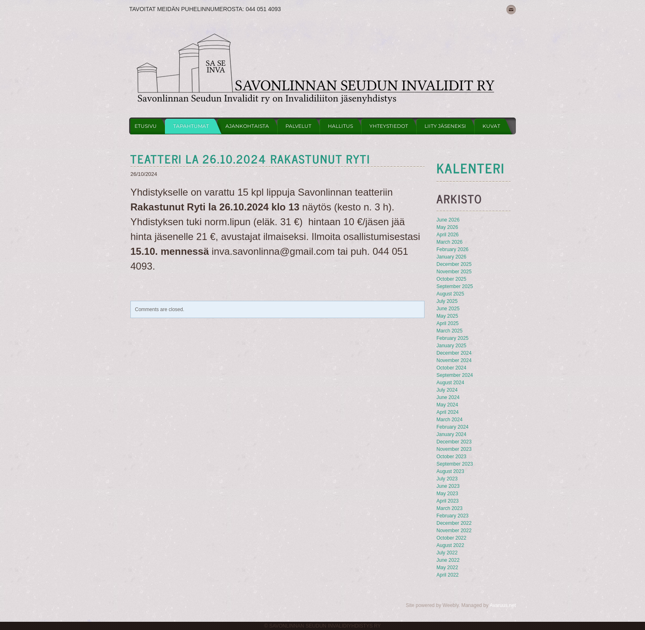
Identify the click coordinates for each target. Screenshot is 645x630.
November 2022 (453, 530)
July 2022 (446, 553)
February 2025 (452, 338)
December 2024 (453, 353)
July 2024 (446, 390)
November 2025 (453, 272)
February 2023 (452, 516)
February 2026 (452, 249)
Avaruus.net (503, 605)
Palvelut (298, 126)
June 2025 (447, 309)
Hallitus (340, 126)
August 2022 (450, 545)
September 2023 (454, 464)
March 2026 (449, 242)
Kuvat (491, 126)
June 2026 (447, 220)
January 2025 (451, 345)
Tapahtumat (191, 126)
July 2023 (446, 479)
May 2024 (447, 405)
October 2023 (451, 456)
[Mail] (511, 9)
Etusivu (146, 126)
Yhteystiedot (388, 126)
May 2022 (447, 567)
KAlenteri (470, 167)
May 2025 (447, 316)
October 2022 (451, 538)
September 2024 (454, 375)
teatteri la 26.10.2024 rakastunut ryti (250, 158)
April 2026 (447, 235)
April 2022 (447, 575)
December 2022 (453, 523)
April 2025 (447, 323)
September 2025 (454, 286)
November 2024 (453, 360)
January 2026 (451, 257)
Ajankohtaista (247, 126)
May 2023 (447, 493)
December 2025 (453, 264)
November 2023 (453, 449)
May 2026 (447, 227)
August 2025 (450, 294)
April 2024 (447, 412)
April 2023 (447, 501)
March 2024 (449, 419)
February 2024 (452, 427)
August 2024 (450, 382)
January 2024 (451, 434)
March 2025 (449, 331)
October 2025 (451, 279)
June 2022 (447, 560)
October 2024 (451, 368)
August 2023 (450, 471)
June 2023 (447, 486)
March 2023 (449, 508)
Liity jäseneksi (445, 126)
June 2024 (447, 397)
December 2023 (453, 442)
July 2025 (446, 301)
